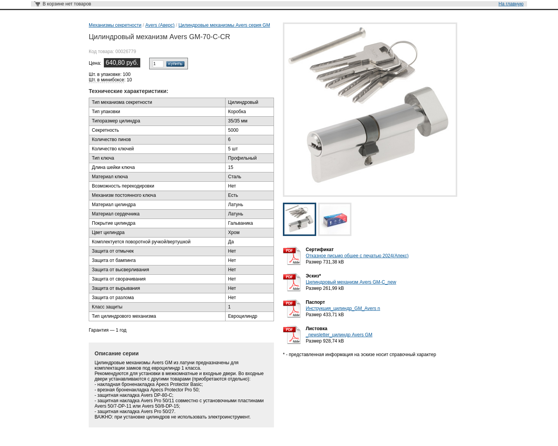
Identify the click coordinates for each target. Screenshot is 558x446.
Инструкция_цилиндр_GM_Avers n (343, 308)
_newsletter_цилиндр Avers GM (339, 335)
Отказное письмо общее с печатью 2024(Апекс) (357, 255)
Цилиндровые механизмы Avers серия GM (224, 25)
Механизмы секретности (115, 25)
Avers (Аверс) (159, 25)
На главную (511, 4)
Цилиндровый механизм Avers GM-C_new (351, 282)
